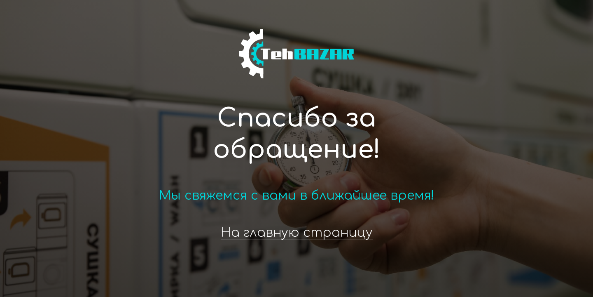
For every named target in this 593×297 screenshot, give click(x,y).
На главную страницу (297, 233)
